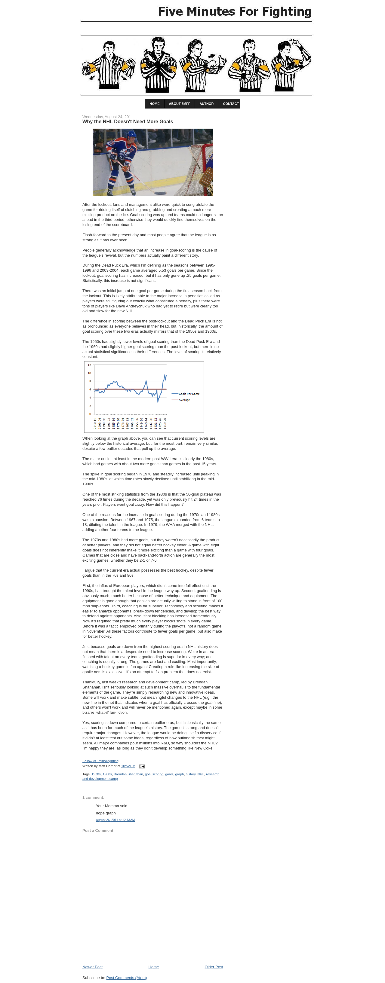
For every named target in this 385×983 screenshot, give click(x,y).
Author (206, 103)
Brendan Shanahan (128, 774)
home (155, 103)
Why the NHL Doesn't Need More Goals (127, 121)
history (191, 774)
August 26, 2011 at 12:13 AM (115, 820)
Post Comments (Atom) (126, 977)
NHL (200, 774)
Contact (231, 103)
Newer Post (92, 967)
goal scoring (154, 774)
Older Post (214, 967)
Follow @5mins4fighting (100, 761)
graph (179, 774)
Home (154, 967)
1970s (96, 774)
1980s (107, 774)
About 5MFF (179, 103)
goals (169, 774)
